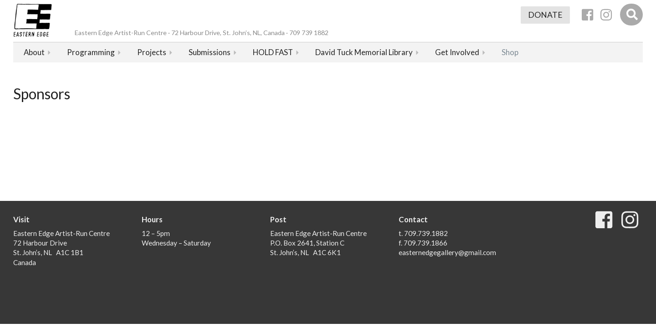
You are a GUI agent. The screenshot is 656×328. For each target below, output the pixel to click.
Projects (151, 52)
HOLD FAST (273, 52)
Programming (91, 52)
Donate (545, 15)
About (34, 52)
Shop (510, 52)
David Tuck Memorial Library (364, 52)
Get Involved (457, 52)
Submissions (210, 52)
